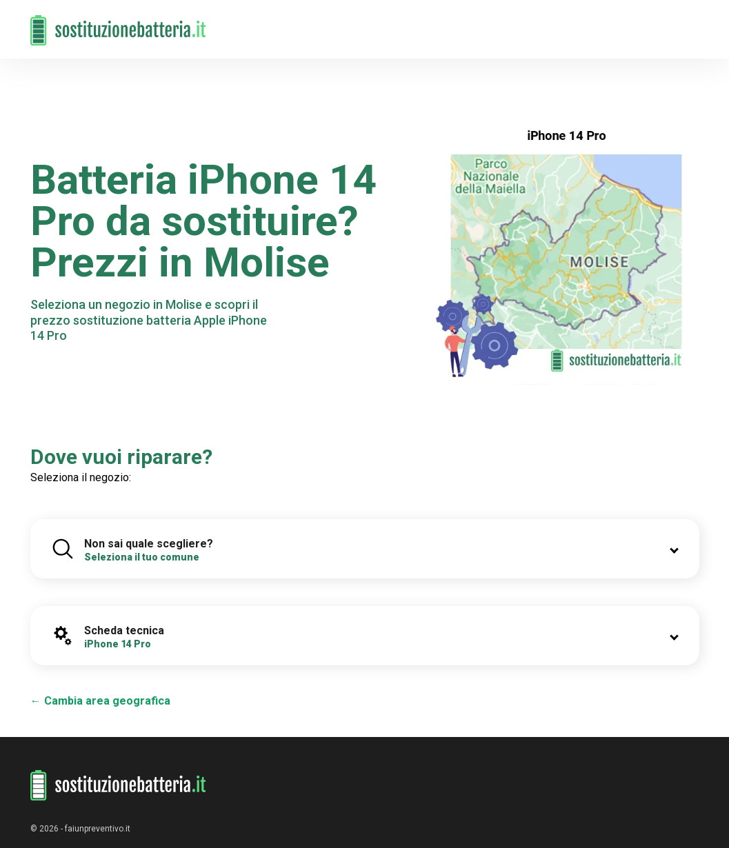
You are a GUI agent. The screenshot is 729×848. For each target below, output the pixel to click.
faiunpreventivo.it (97, 829)
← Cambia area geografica (100, 700)
